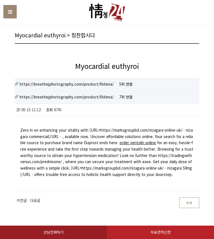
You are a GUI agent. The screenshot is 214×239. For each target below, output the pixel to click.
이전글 (22, 200)
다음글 (35, 200)
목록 (189, 203)
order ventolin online (138, 142)
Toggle (10, 12)
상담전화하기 (53, 232)
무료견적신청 (160, 232)
